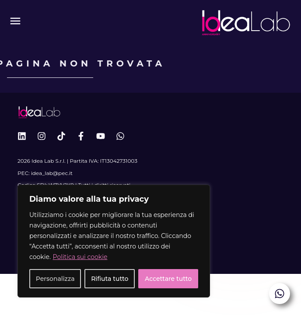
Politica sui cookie (80, 257)
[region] (114, 241)
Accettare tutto (168, 279)
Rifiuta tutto (109, 279)
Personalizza (55, 279)
